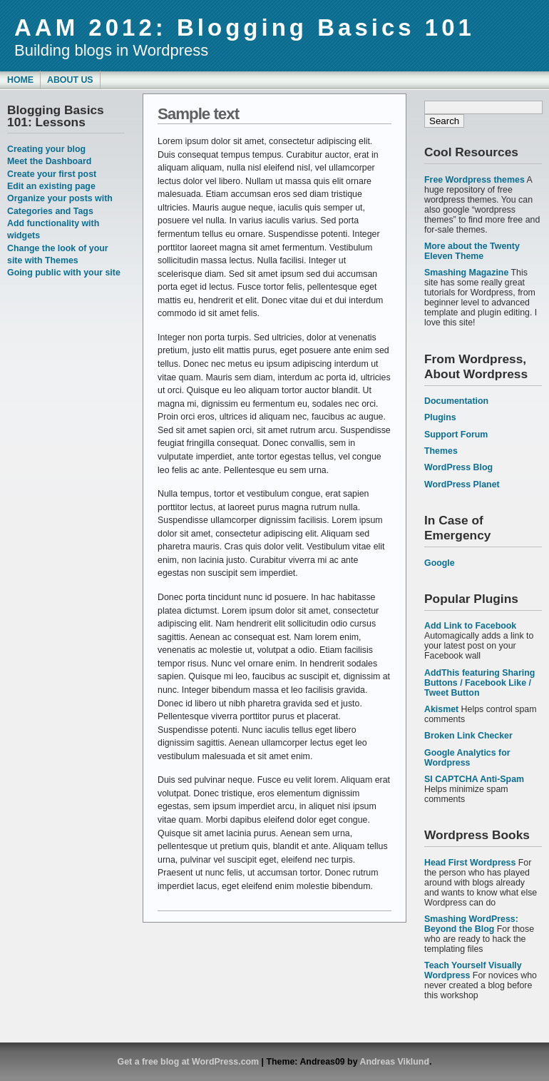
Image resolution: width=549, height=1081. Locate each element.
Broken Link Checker (468, 736)
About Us (70, 80)
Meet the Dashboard (49, 161)
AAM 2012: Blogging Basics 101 (244, 27)
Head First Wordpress (469, 863)
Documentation (456, 401)
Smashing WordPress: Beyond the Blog (471, 924)
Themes (441, 451)
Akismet (441, 709)
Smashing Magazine (466, 273)
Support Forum (456, 435)
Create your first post (51, 174)
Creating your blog (46, 149)
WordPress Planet (462, 484)
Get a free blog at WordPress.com (189, 1062)
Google (439, 563)
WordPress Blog (458, 467)
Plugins (440, 417)
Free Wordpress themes (474, 180)
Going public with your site (63, 273)
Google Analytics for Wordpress (467, 758)
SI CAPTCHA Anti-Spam (474, 779)
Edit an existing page (51, 186)
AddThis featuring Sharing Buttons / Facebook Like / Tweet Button (479, 683)
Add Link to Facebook (470, 626)
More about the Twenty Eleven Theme (472, 251)
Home (20, 80)
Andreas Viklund (394, 1062)
